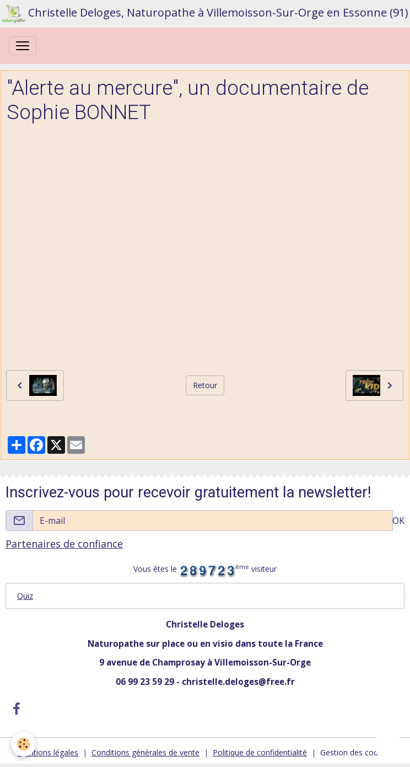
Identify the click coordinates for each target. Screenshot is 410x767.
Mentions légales (48, 752)
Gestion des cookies (356, 752)
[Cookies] (23, 744)
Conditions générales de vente (145, 752)
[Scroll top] (388, 745)
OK (398, 520)
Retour (205, 385)
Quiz (25, 596)
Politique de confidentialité (260, 752)
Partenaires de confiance (64, 543)
